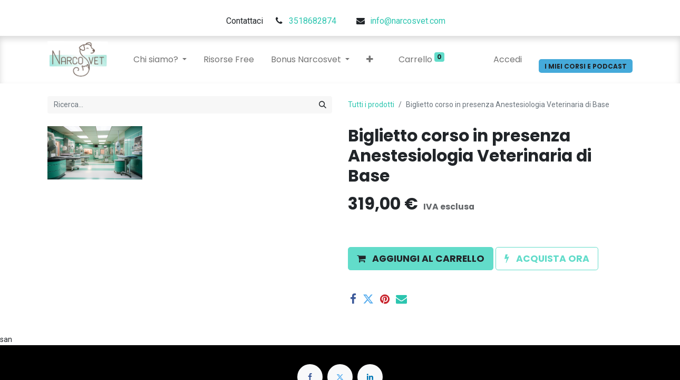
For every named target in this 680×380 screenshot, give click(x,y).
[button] (370, 59)
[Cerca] (322, 104)
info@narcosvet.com (407, 21)
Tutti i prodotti (371, 104)
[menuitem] (229, 59)
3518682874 (312, 21)
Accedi (507, 59)
